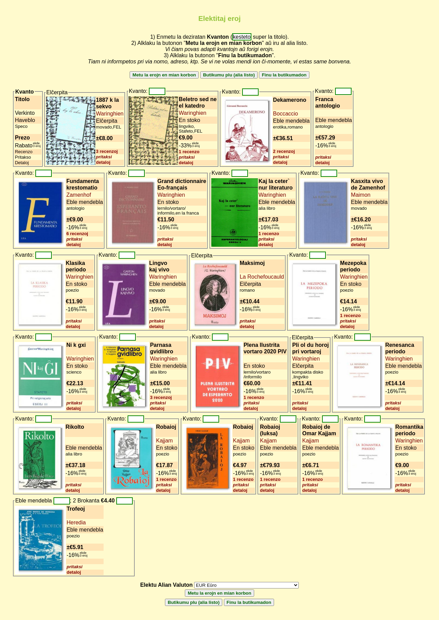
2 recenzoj (284, 151)
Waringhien (109, 114)
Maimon (360, 195)
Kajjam (164, 440)
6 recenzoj (77, 233)
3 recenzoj (107, 151)
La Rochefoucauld (262, 277)
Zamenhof (78, 195)
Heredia (76, 522)
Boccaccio (285, 114)
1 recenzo (189, 151)
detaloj (103, 162)
